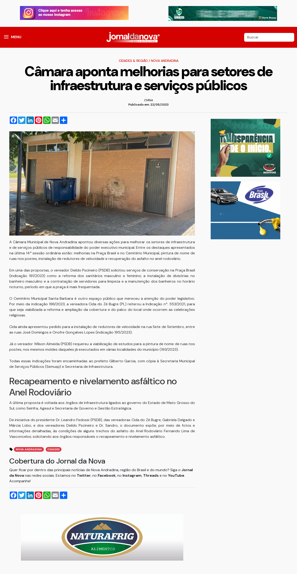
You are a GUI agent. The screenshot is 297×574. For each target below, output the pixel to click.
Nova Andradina (164, 61)
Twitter (84, 475)
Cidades (53, 449)
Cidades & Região (133, 61)
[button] (6, 37)
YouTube (176, 475)
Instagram (132, 475)
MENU (16, 37)
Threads (151, 475)
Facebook (107, 475)
